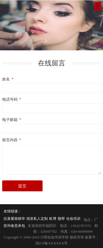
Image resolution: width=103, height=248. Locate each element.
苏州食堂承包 (14, 226)
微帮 (61, 219)
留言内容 (12, 140)
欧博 (52, 219)
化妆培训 (73, 219)
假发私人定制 (37, 219)
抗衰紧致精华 (14, 219)
